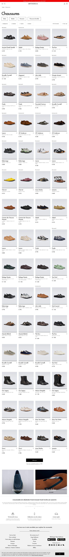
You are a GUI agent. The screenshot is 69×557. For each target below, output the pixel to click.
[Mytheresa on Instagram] (56, 545)
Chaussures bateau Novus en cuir (41, 336)
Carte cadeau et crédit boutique (12, 539)
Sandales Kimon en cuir (7, 49)
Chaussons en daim (6, 191)
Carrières (34, 543)
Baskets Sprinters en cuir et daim (25, 422)
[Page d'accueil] (34, 4)
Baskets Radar (5, 308)
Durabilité (34, 539)
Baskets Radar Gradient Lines (25, 308)
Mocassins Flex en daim (7, 135)
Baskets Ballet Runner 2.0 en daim (42, 163)
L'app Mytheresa (34, 537)
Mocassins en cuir (56, 335)
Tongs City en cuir (56, 49)
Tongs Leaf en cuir (39, 135)
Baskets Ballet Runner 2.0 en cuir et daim (25, 251)
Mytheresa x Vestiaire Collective (12, 547)
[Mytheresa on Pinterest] (54, 545)
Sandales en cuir (39, 191)
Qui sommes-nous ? (34, 535)
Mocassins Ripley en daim (57, 279)
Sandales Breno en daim (40, 106)
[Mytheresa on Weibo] (61, 545)
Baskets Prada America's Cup (41, 250)
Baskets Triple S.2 (6, 162)
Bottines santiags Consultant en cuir (58, 393)
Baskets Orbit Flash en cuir (41, 49)
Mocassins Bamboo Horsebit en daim (25, 451)
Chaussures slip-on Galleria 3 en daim (58, 78)
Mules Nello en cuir (23, 335)
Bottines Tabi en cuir (40, 392)
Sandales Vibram (55, 191)
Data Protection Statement (37, 555)
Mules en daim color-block (24, 49)
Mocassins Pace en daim (40, 77)
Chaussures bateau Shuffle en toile (25, 107)
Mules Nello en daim (6, 335)
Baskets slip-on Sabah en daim (41, 220)
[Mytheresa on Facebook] (52, 545)
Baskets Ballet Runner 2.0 (58, 162)
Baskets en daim (5, 364)
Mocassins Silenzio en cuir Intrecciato (41, 280)
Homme (3, 7)
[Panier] (67, 4)
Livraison (13, 543)
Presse (34, 541)
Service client (13, 535)
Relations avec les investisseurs (34, 545)
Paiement (13, 541)
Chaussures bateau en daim (24, 135)
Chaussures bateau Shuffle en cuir (8, 107)
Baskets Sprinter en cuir (7, 421)
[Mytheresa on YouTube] (59, 545)
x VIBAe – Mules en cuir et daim (8, 222)
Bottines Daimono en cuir (7, 392)
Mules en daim (55, 106)
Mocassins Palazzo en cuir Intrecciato (8, 280)
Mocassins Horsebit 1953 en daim (8, 451)
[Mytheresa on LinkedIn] (49, 545)
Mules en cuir (22, 191)
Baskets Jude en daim (56, 364)
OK (60, 553)
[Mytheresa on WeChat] (63, 545)
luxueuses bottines (32, 504)
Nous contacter (12, 537)
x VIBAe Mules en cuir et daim (24, 222)
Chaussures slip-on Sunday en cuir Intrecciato (25, 280)
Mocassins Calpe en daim (24, 77)
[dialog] (34, 553)
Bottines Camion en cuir (24, 392)
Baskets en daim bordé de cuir (41, 422)
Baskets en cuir (5, 77)
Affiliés (34, 547)
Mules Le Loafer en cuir (57, 308)
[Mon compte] (64, 4)
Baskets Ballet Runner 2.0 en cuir (8, 251)
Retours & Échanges (12, 545)
